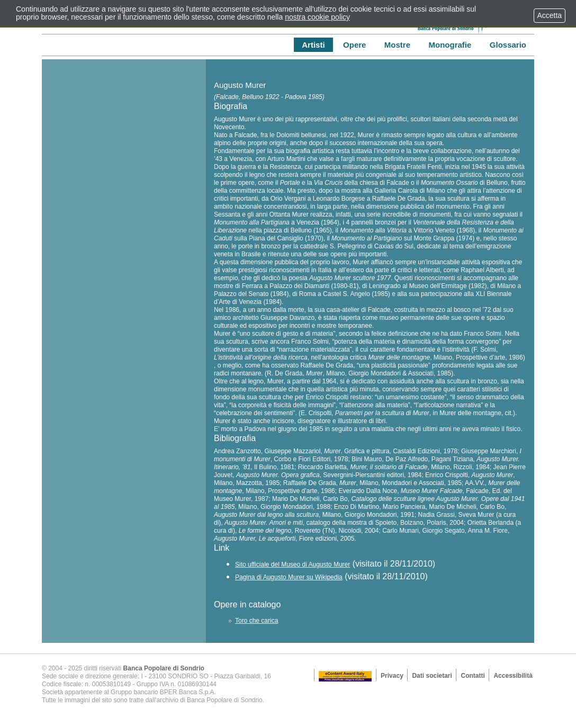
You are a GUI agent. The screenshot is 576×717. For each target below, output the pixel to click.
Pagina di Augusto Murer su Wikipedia (289, 577)
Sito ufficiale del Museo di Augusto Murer (292, 564)
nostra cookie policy (317, 17)
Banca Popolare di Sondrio (163, 668)
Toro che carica (256, 620)
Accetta (549, 15)
